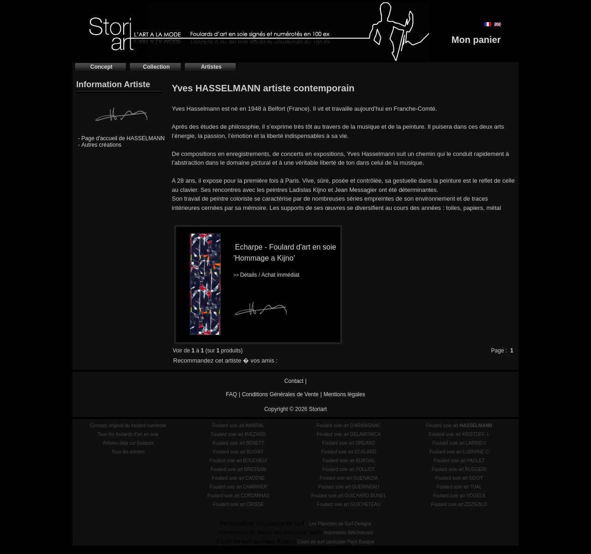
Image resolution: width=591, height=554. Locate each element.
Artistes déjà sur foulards (128, 443)
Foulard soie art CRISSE (238, 504)
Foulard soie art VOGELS (459, 495)
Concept (101, 67)
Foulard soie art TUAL (459, 486)
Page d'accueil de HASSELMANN (122, 138)
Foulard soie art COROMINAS (238, 495)
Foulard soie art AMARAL (238, 425)
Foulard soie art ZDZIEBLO (459, 504)
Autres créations (101, 145)
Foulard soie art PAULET (459, 460)
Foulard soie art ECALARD (349, 451)
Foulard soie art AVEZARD (238, 434)
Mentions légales (344, 394)
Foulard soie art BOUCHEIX (238, 460)
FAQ (231, 394)
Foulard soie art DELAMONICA (348, 434)
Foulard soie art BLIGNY (238, 451)
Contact (293, 381)
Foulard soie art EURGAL (349, 460)
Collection (156, 67)
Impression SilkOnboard (348, 532)
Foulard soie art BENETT (238, 443)
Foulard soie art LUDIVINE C (458, 451)
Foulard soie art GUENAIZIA (349, 478)
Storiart (318, 409)
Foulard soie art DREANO (348, 443)
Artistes (211, 67)
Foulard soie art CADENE (238, 478)
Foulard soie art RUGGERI (459, 469)
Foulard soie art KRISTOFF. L (459, 434)
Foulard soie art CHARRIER (238, 486)
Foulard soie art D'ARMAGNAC (349, 425)
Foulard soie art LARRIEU (459, 443)
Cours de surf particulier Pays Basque (335, 541)
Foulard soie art (459, 425)
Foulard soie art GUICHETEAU (348, 504)
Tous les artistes (128, 451)
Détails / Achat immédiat (266, 275)
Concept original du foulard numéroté (128, 425)
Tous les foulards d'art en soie (127, 434)
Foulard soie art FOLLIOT (348, 469)
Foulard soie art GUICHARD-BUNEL (348, 495)
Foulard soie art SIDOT (459, 478)
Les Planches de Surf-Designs (340, 523)
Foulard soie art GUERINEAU (348, 486)
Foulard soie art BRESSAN (238, 469)
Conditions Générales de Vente (280, 394)
